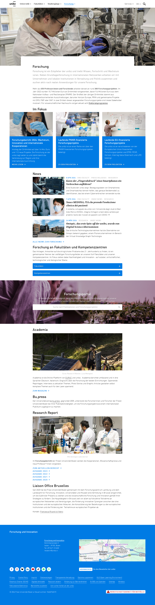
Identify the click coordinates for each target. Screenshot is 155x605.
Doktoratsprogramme (98, 103)
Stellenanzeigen (46, 577)
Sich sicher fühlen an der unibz (62, 586)
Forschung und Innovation (54, 540)
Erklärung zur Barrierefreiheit (75, 582)
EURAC (68, 378)
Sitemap (112, 582)
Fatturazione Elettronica (18, 586)
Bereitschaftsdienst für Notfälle (126, 591)
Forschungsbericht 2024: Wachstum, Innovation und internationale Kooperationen (31, 143)
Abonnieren (86, 569)
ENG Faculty (83, 178)
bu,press (56, 401)
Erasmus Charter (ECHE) (19, 582)
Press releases (98, 178)
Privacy (12, 577)
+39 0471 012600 (53, 548)
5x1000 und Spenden (97, 582)
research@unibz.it (51, 551)
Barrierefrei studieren (39, 586)
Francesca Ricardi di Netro (51, 512)
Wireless (121, 582)
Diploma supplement (85, 577)
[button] (138, 4)
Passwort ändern (54, 582)
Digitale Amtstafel (38, 582)
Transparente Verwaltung (64, 577)
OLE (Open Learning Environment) (109, 577)
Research (113, 178)
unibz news (96, 199)
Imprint (34, 577)
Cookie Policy (23, 577)
